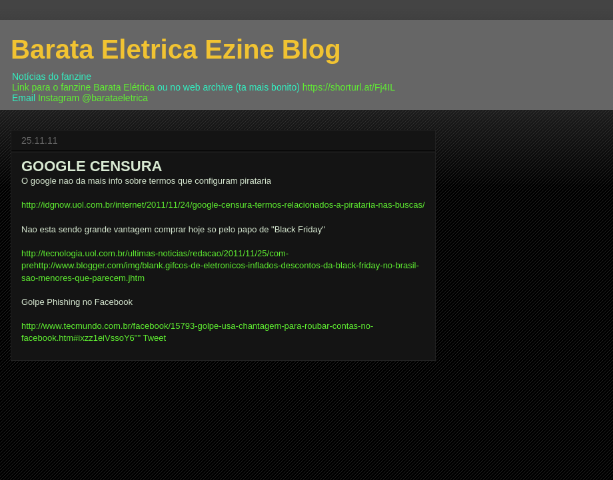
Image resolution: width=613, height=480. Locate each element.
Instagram (58, 98)
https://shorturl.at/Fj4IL (349, 87)
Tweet (154, 338)
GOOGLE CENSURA (91, 166)
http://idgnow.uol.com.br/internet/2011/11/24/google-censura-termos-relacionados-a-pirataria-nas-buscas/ (223, 205)
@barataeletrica (115, 98)
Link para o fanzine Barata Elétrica (83, 87)
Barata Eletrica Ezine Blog (176, 49)
